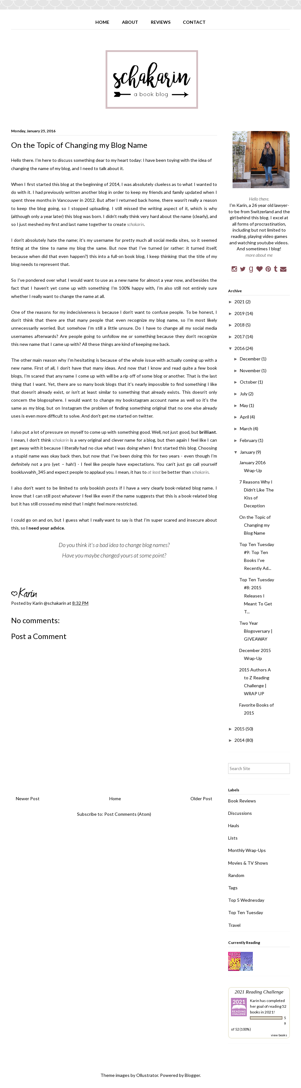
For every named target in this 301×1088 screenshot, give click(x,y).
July (244, 393)
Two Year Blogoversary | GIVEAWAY (255, 631)
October (249, 382)
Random (236, 875)
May (244, 405)
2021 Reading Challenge (259, 991)
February (249, 440)
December (250, 358)
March (246, 428)
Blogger (192, 1075)
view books (279, 1035)
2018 (240, 324)
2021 (240, 301)
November (250, 370)
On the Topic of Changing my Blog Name (255, 525)
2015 (240, 728)
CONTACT (194, 22)
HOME (102, 22)
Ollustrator (147, 1075)
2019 (240, 313)
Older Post (201, 798)
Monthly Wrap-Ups (247, 850)
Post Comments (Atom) (127, 814)
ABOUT (130, 22)
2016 (240, 348)
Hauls (233, 825)
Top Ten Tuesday (245, 912)
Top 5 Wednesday (246, 900)
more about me (259, 255)
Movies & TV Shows (248, 863)
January (248, 452)
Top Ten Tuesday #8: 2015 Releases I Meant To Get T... (256, 595)
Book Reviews (242, 800)
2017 (240, 336)
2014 (240, 740)
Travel (234, 925)
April (245, 416)
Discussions (240, 813)
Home (115, 798)
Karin (254, 1000)
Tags (233, 887)
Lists (233, 838)
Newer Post (28, 798)
